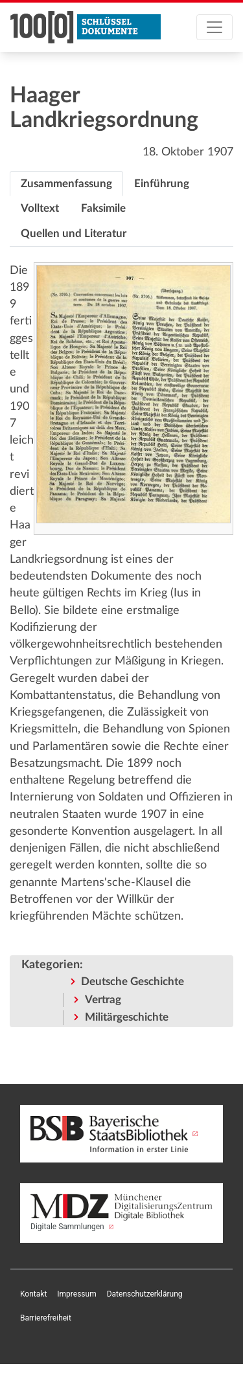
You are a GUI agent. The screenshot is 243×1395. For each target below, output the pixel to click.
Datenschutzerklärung (145, 1294)
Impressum (76, 1294)
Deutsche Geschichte (132, 981)
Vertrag (103, 999)
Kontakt (33, 1294)
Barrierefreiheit (45, 1317)
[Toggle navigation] (214, 27)
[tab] (66, 184)
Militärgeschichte (126, 1017)
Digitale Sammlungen (121, 1212)
